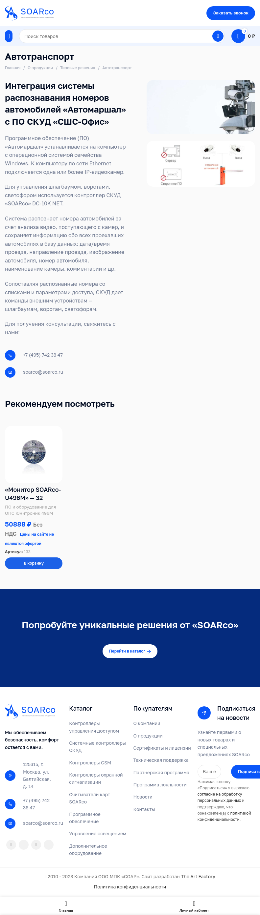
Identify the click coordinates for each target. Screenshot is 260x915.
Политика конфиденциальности (130, 887)
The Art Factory (198, 877)
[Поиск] (122, 36)
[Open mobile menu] (9, 36)
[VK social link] (36, 845)
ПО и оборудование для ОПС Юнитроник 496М (30, 510)
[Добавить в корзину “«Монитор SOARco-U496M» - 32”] (33, 564)
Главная (12, 67)
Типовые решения (77, 67)
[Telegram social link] (49, 845)
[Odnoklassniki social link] (11, 845)
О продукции (40, 67)
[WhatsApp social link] (24, 845)
